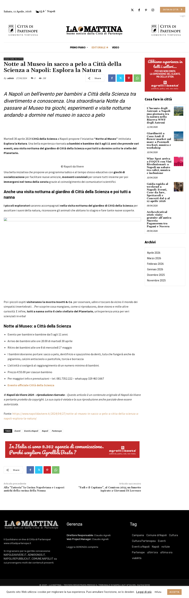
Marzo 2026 (154, 257)
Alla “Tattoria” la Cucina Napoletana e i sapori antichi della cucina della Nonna (34, 489)
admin (10, 78)
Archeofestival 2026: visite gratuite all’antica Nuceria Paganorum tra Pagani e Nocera (159, 218)
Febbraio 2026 (155, 262)
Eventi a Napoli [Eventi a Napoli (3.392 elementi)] (141, 546)
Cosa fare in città (13, 59)
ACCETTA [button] (174, 592)
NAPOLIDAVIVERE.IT (15, 554)
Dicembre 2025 (156, 273)
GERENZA (81, 547)
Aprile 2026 (153, 251)
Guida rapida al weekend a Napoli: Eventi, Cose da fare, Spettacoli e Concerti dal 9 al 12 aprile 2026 (158, 192)
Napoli (45, 430)
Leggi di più (144, 592)
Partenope (57, 430)
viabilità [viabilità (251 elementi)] (136, 558)
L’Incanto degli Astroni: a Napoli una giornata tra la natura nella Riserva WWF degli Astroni (158, 115)
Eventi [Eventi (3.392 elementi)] (162, 541)
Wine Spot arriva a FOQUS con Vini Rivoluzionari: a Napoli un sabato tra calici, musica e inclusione (159, 165)
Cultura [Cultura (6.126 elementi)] (173, 535)
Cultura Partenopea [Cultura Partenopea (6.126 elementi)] (144, 541)
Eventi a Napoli (31, 430)
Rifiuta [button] (158, 592)
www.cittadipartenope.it (17, 543)
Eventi (17, 430)
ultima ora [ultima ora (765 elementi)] (166, 552)
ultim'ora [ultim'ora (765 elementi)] (152, 552)
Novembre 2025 (156, 279)
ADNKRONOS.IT (36, 554)
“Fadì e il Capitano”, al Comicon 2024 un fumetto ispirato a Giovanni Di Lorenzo (109, 489)
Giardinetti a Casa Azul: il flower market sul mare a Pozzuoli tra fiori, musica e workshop (159, 140)
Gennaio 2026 (155, 268)
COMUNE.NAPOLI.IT (42, 558)
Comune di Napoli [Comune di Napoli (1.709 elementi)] (156, 535)
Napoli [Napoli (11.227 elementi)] (155, 546)
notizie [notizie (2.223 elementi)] (165, 546)
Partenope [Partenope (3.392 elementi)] (138, 552)
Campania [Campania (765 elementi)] (138, 535)
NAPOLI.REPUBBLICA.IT (17, 558)
